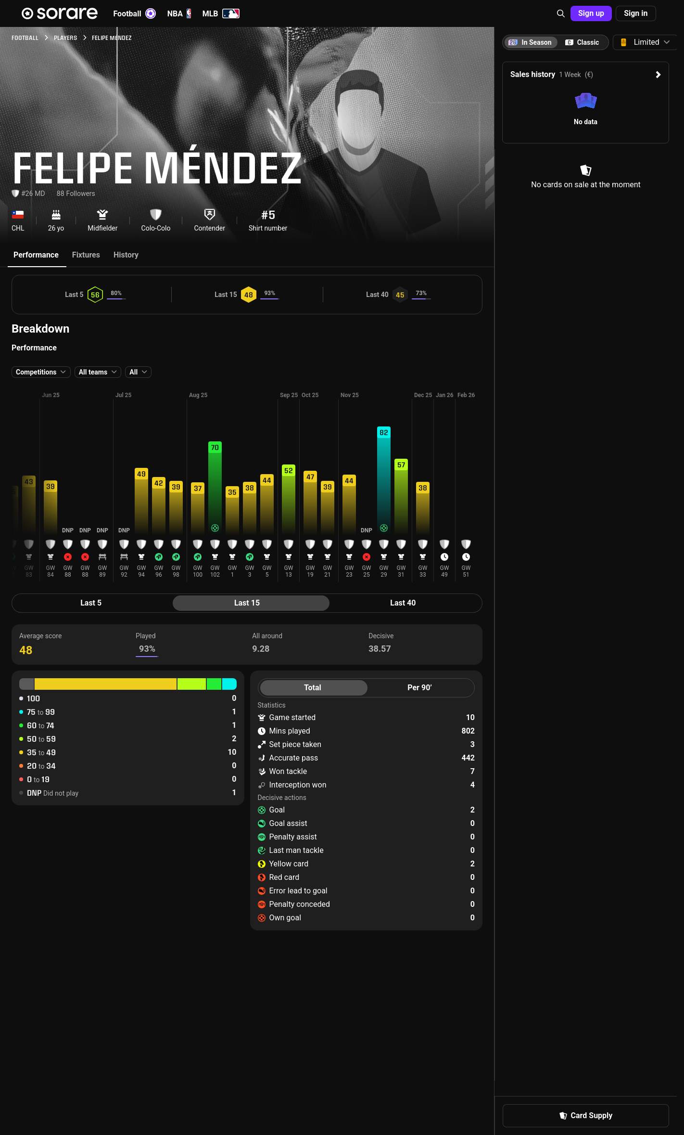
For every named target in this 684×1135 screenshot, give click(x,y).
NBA (179, 13)
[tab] (582, 42)
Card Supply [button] (586, 1115)
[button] (560, 13)
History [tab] (126, 254)
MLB (221, 13)
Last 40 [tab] (403, 602)
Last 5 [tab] (90, 602)
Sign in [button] (635, 13)
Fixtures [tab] (86, 254)
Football (135, 13)
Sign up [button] (591, 13)
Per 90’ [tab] (419, 687)
